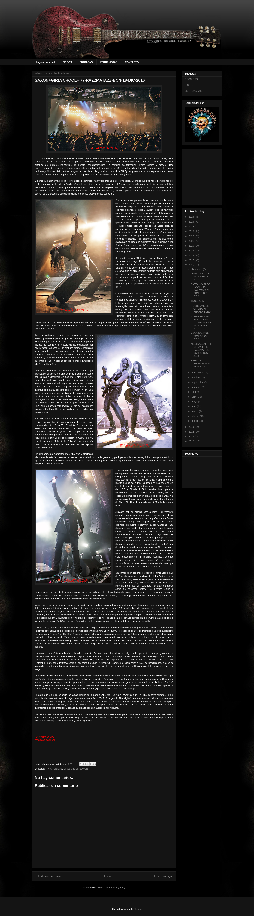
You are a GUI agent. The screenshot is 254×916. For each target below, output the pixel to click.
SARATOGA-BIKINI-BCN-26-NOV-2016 (201, 363)
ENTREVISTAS (108, 62)
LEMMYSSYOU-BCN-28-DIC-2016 (200, 276)
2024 (192, 226)
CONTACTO (132, 62)
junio (194, 396)
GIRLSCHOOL (71, 768)
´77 (47, 768)
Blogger (137, 909)
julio (193, 391)
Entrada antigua (163, 876)
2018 (192, 255)
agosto (195, 387)
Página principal (45, 62)
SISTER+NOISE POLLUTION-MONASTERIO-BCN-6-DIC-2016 (201, 322)
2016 (192, 265)
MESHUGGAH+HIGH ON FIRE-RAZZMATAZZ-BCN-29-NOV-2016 (201, 350)
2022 (192, 236)
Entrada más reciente (48, 876)
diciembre (197, 269)
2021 (192, 241)
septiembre (197, 382)
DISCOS (67, 62)
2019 (192, 250)
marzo (195, 411)
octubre (195, 377)
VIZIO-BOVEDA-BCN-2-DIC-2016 (200, 336)
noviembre (197, 372)
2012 (192, 441)
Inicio (107, 876)
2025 (192, 221)
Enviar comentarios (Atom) (111, 887)
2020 (192, 245)
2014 (192, 431)
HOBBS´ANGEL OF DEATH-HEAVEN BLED (201, 308)
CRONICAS (86, 62)
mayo (194, 401)
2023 (192, 231)
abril (194, 406)
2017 (192, 260)
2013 (192, 436)
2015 (192, 426)
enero (194, 420)
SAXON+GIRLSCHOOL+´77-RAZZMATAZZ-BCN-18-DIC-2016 (200, 290)
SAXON (84, 768)
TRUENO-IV (197, 300)
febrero (195, 416)
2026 (192, 216)
